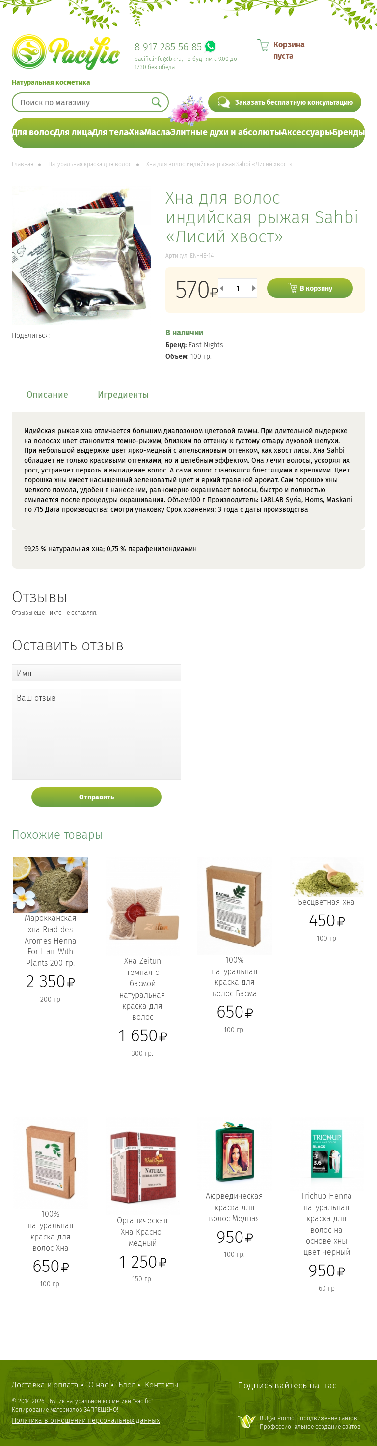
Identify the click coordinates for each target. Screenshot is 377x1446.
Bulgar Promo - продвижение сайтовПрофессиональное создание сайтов (310, 1422)
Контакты (161, 1384)
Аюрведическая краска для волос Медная (234, 1207)
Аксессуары (307, 132)
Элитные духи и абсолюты (226, 132)
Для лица (73, 132)
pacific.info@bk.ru (158, 59)
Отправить (96, 797)
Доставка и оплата (45, 1384)
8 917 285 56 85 (168, 46)
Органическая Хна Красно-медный (142, 1232)
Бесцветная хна (326, 902)
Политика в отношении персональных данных (86, 1420)
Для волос (33, 132)
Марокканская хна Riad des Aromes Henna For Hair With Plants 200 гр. (51, 941)
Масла (157, 132)
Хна (136, 132)
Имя (24, 673)
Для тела (110, 132)
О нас (98, 1384)
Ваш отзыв (36, 698)
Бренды (348, 132)
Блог (126, 1384)
